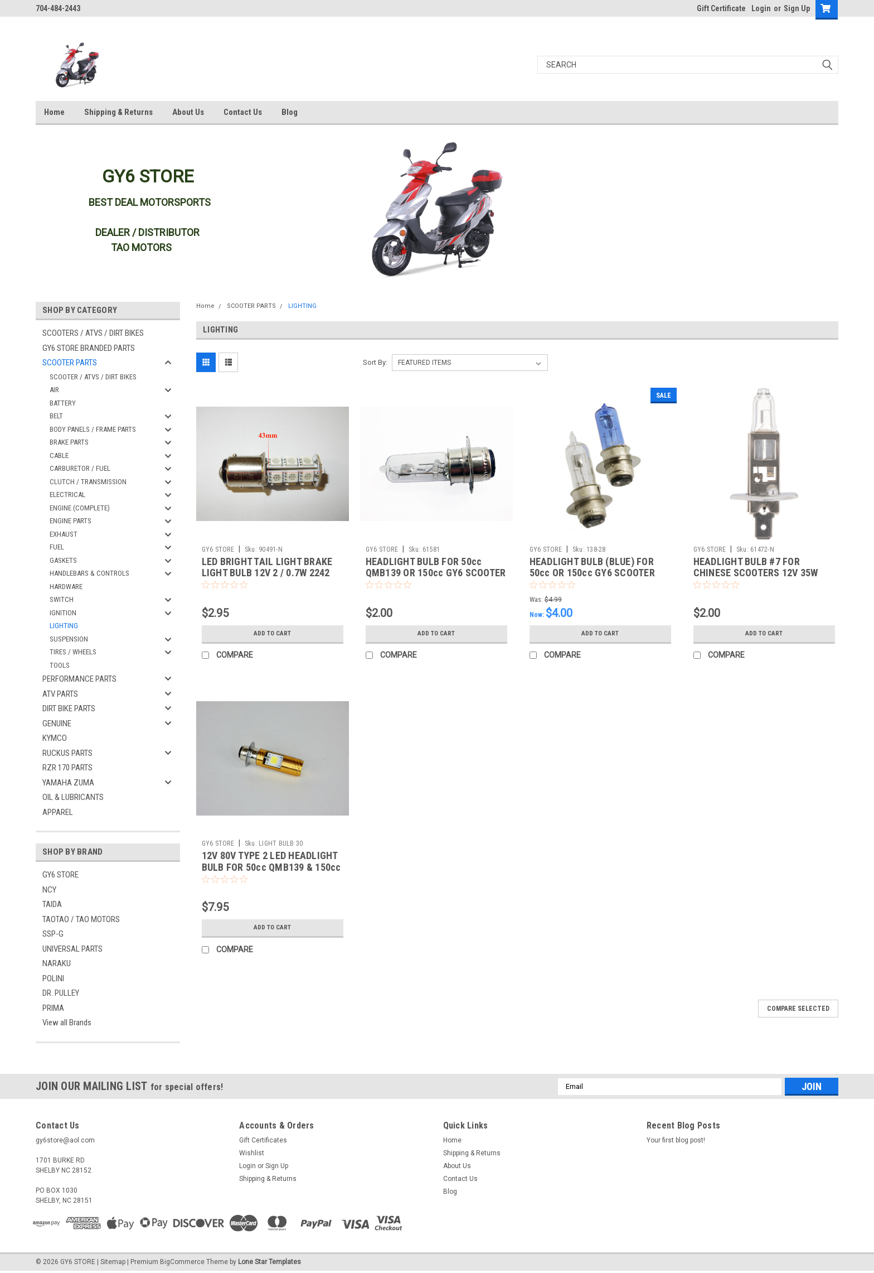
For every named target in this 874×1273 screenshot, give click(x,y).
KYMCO (54, 738)
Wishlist (251, 1153)
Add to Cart (272, 633)
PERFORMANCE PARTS (79, 679)
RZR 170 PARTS (67, 768)
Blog (289, 112)
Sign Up (797, 8)
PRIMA (53, 1008)
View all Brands (66, 1023)
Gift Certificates (263, 1140)
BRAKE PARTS (69, 442)
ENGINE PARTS (70, 521)
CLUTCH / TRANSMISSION (88, 482)
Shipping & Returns (118, 112)
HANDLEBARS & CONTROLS (89, 573)
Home (54, 112)
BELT (56, 416)
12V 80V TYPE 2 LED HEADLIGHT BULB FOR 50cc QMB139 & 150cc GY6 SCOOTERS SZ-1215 (271, 867)
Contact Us (243, 112)
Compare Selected (798, 1008)
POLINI (53, 978)
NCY (49, 890)
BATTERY (63, 403)
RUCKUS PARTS (67, 753)
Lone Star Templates (269, 1262)
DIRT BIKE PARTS (68, 708)
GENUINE (56, 724)
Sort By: (375, 362)
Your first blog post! (676, 1140)
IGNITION (63, 613)
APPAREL (57, 812)
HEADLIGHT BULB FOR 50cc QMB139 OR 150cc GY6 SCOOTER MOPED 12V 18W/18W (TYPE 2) (436, 573)
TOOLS (60, 665)
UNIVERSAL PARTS (72, 949)
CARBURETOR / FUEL (80, 468)
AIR (54, 389)
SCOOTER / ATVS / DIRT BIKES (93, 377)
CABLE (59, 455)
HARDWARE (66, 586)
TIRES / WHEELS (73, 652)
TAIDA (52, 904)
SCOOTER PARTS (69, 363)
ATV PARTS (60, 694)
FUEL (57, 547)
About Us (188, 112)
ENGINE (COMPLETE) (80, 508)
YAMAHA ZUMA (68, 783)
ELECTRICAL (67, 494)
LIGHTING (64, 625)
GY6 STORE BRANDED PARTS (88, 348)
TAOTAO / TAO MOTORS (81, 919)
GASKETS (63, 560)
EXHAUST (63, 534)
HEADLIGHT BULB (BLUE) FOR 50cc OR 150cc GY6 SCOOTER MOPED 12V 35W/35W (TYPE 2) (594, 573)
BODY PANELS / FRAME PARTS (93, 429)
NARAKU (56, 963)
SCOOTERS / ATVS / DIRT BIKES (93, 333)
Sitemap (112, 1262)
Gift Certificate (721, 8)
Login (761, 8)
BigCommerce (182, 1262)
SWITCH (62, 599)
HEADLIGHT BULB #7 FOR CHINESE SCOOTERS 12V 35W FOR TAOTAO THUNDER (755, 573)
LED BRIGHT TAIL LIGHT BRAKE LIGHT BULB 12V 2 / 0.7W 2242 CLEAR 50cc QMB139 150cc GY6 (270, 573)
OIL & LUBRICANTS (73, 797)
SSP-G (53, 934)
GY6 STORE (60, 875)
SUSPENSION (69, 639)
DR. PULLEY (60, 993)
